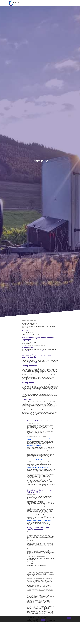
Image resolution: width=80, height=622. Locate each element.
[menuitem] (57, 3)
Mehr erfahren (38, 620)
